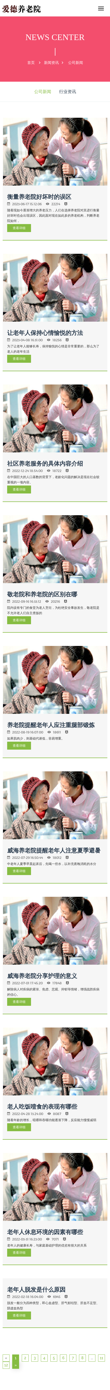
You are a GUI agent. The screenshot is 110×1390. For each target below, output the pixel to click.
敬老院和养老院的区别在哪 (42, 594)
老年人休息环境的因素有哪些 (45, 1232)
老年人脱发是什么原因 (36, 1289)
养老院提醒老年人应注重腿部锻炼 (51, 725)
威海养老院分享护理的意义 (42, 975)
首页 (31, 62)
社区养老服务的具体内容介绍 (45, 463)
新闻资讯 (51, 62)
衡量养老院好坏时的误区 (39, 196)
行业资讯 (67, 91)
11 (101, 1358)
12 (6, 1365)
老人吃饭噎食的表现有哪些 (42, 1106)
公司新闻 (75, 62)
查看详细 (19, 228)
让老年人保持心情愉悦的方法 (45, 332)
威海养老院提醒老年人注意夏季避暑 (53, 850)
